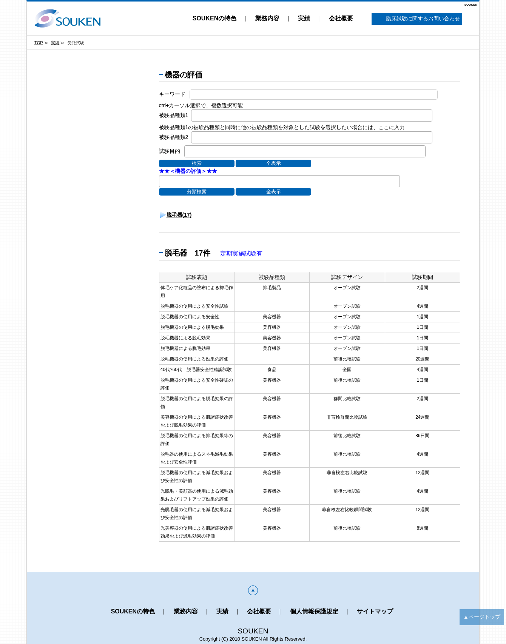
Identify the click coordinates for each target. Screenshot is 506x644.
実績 (304, 18)
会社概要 (341, 18)
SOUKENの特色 (214, 18)
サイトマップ (375, 611)
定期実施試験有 (241, 253)
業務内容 (267, 18)
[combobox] (311, 115)
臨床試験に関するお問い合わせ (417, 19)
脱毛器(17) (179, 215)
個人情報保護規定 (314, 611)
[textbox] (195, 115)
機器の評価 (183, 75)
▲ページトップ (481, 617)
